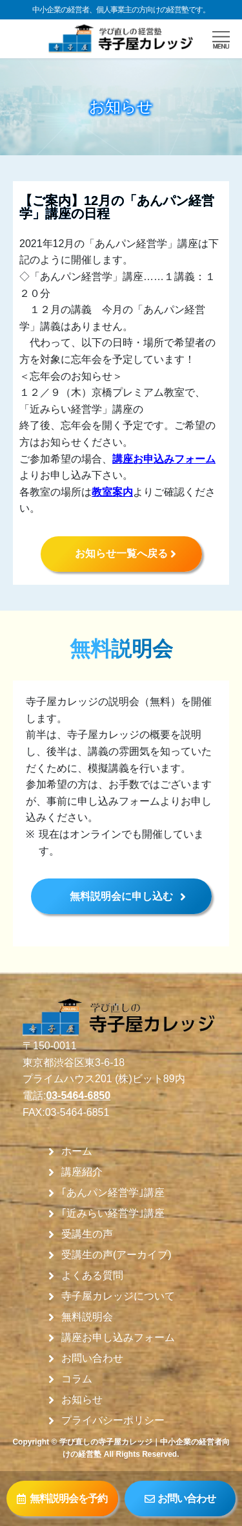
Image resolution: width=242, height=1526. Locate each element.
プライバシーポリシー (113, 1420)
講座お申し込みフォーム (118, 1338)
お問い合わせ (92, 1358)
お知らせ (82, 1400)
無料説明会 (87, 1317)
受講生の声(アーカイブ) (116, 1255)
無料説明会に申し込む (121, 896)
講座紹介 (82, 1172)
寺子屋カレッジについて (118, 1296)
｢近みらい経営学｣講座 (113, 1213)
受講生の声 (87, 1234)
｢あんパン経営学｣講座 (113, 1193)
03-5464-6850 (78, 1095)
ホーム (76, 1151)
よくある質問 (92, 1275)
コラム (76, 1379)
